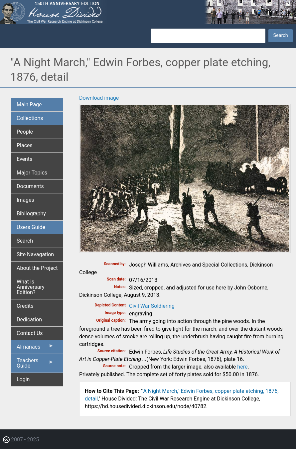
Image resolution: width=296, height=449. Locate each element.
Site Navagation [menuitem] (35, 254)
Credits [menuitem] (25, 306)
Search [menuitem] (25, 241)
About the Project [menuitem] (37, 268)
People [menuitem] (25, 132)
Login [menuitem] (23, 379)
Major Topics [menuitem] (32, 172)
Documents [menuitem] (30, 186)
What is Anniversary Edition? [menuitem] (31, 287)
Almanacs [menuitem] (35, 348)
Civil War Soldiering (152, 306)
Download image (99, 98)
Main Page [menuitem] (29, 104)
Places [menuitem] (25, 145)
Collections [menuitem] (30, 118)
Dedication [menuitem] (29, 319)
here (242, 367)
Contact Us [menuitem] (30, 333)
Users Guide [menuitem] (31, 227)
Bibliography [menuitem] (31, 213)
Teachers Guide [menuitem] (35, 365)
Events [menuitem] (24, 159)
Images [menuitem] (25, 200)
